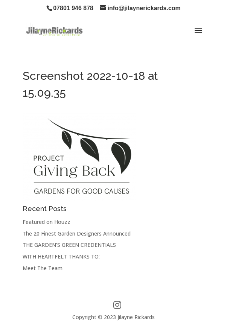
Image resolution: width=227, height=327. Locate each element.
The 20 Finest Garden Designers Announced (77, 233)
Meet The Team (42, 268)
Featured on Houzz (46, 221)
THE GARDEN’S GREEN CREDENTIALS (69, 244)
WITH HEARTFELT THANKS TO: (61, 256)
